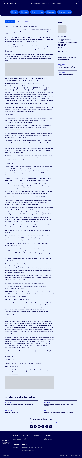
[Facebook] (59, 45)
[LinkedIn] (65, 45)
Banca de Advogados (17, 439)
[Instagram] (62, 45)
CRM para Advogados (27, 438)
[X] (46, 426)
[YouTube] (35, 426)
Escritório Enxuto (16, 438)
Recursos (24, 12)
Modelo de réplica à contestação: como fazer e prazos (67, 58)
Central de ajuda (16, 447)
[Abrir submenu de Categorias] (61, 3)
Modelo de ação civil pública (65, 74)
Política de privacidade (64, 455)
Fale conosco (15, 448)
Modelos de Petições (48, 439)
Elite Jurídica (15, 441)
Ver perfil (60, 47)
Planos (24, 439)
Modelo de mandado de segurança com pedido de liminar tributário (67, 66)
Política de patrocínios (75, 455)
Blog (45, 438)
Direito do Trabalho (65, 12)
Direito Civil (51, 12)
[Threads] (50, 426)
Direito (14, 12)
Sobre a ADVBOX (47, 441)
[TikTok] (42, 426)
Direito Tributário (10, 21)
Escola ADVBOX (37, 438)
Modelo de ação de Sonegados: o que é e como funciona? (58, 412)
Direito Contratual (37, 12)
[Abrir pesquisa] (77, 3)
